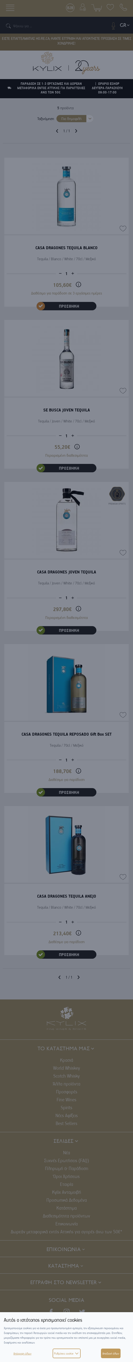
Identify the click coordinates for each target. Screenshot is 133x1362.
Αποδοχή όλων (110, 1353)
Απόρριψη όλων (22, 1353)
